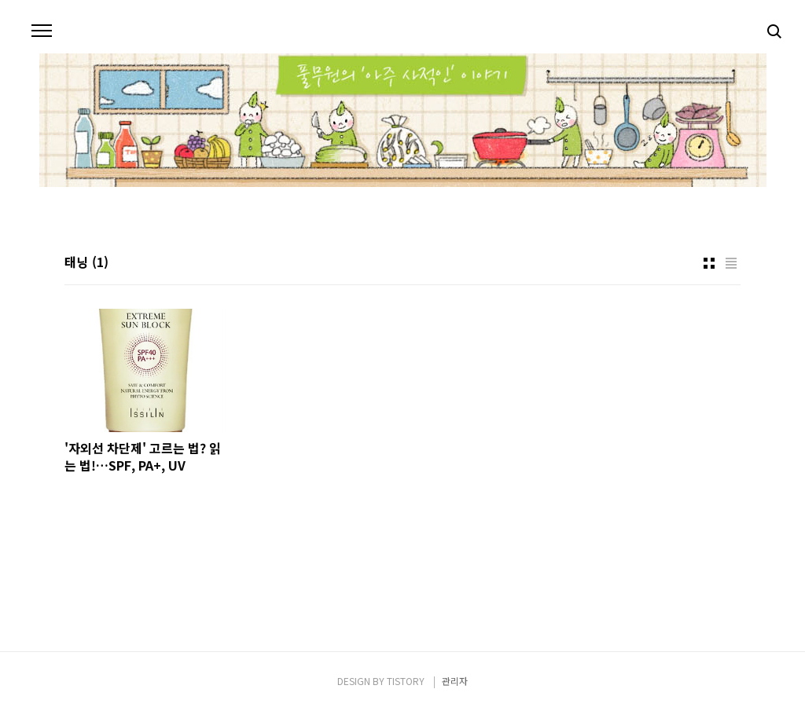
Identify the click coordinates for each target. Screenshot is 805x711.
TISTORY (406, 680)
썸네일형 (709, 263)
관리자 (455, 680)
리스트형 (731, 263)
